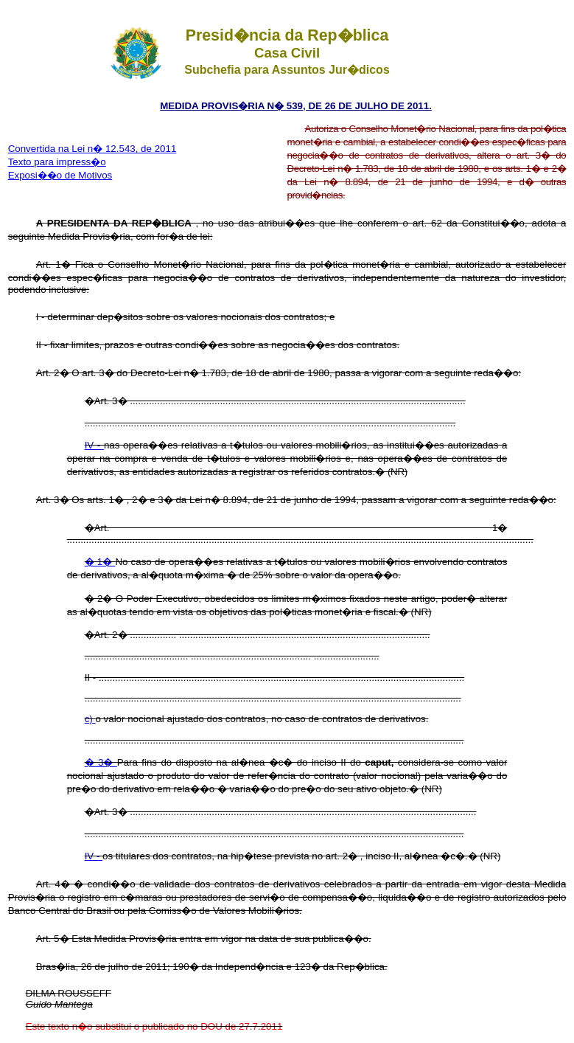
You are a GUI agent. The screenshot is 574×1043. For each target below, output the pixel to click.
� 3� (101, 762)
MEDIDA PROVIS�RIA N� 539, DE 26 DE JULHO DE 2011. (296, 105)
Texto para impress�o (57, 161)
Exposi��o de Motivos (60, 175)
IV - (94, 445)
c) (90, 718)
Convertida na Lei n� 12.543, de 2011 (92, 148)
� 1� (100, 561)
